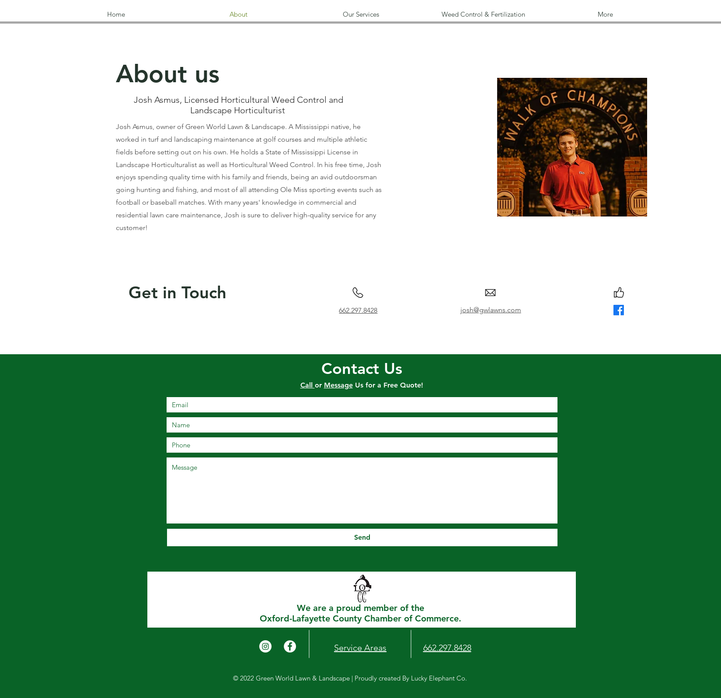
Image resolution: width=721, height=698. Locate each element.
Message (338, 385)
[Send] (362, 537)
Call (307, 385)
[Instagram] (265, 646)
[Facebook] (618, 310)
